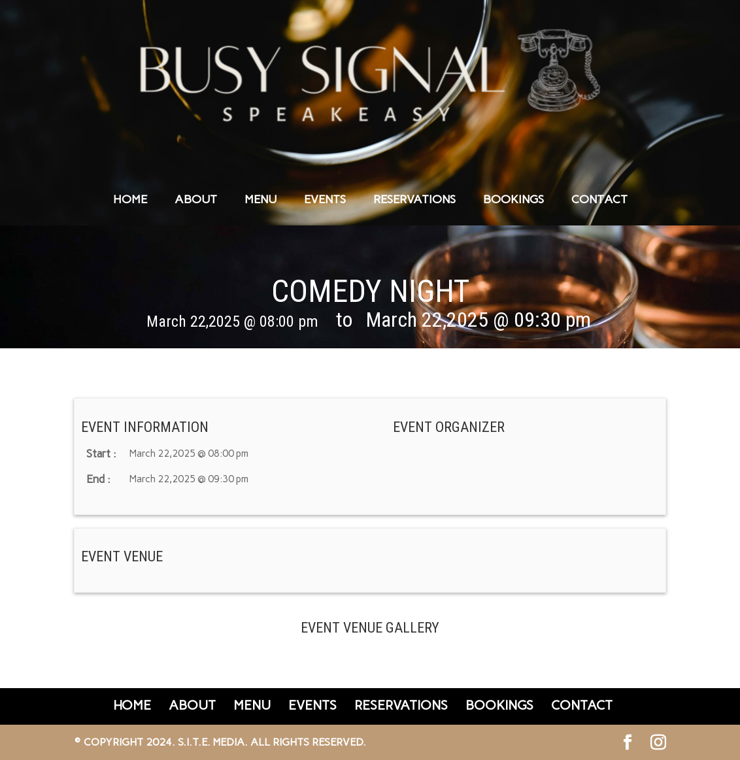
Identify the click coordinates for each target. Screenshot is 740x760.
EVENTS (325, 201)
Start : (101, 453)
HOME (130, 201)
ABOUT (196, 201)
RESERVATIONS (414, 201)
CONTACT (599, 201)
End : (98, 479)
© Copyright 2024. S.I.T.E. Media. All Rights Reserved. (220, 742)
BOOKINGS (513, 201)
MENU (260, 201)
